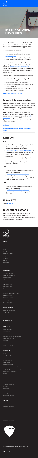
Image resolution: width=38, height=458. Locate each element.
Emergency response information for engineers (13, 369)
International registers (8, 253)
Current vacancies (7, 265)
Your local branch (7, 247)
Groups (4, 249)
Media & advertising (8, 407)
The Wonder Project (7, 302)
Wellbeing (5, 373)
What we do (5, 382)
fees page (10, 203)
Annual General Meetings (8, 395)
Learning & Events (8, 307)
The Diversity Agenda (7, 300)
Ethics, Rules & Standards (8, 358)
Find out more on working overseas (12, 93)
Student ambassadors (8, 297)
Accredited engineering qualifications (11, 367)
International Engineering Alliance (19, 66)
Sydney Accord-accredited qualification (18, 174)
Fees (4, 244)
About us (5, 260)
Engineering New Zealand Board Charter (12, 393)
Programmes (6, 270)
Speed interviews (6, 313)
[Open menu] (33, 4)
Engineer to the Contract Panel (9, 343)
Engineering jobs (6, 362)
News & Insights (7, 320)
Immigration (5, 258)
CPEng (4, 256)
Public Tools (6, 326)
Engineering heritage (7, 280)
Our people (5, 386)
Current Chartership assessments (10, 355)
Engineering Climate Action (9, 275)
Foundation (5, 282)
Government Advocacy (8, 273)
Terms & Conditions (23, 446)
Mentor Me (5, 291)
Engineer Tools (7, 350)
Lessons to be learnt (7, 286)
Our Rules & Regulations (8, 384)
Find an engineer (6, 331)
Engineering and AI (7, 277)
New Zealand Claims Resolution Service (12, 336)
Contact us (6, 400)
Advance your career (7, 360)
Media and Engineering (8, 345)
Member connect (6, 315)
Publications (5, 340)
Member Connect (7, 288)
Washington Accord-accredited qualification (19, 150)
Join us (5, 242)
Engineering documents (8, 364)
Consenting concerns (7, 329)
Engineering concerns (7, 334)
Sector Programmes (7, 295)
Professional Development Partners (11, 293)
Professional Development (9, 310)
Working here (6, 262)
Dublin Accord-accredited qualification (18, 190)
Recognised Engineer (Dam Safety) (10, 371)
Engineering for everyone (8, 338)
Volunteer (5, 251)
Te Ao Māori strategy (7, 284)
